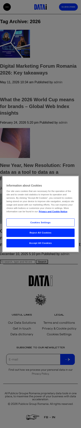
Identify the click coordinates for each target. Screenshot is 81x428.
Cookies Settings (40, 222)
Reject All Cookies (40, 232)
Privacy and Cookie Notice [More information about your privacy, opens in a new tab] (53, 211)
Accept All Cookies (40, 243)
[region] (40, 214)
